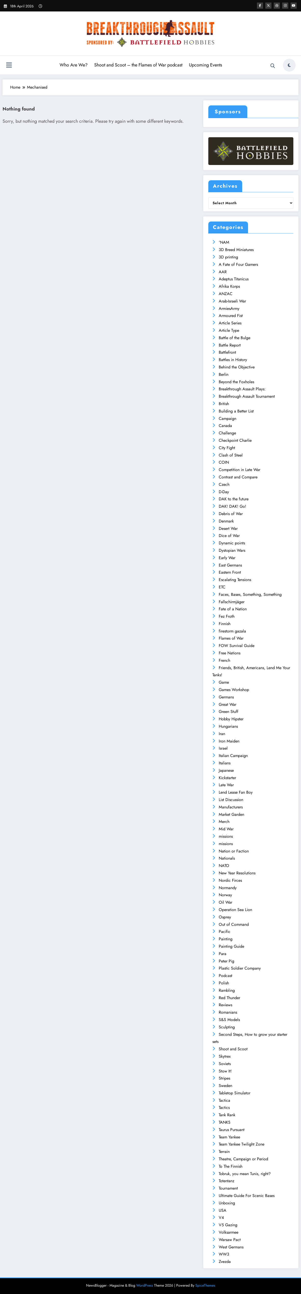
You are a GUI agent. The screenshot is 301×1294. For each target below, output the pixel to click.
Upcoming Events (205, 65)
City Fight (227, 448)
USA (222, 1210)
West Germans (231, 1247)
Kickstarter (227, 778)
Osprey (225, 917)
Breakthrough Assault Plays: (242, 389)
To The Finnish (230, 1166)
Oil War (225, 902)
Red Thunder (229, 998)
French (224, 660)
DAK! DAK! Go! (232, 506)
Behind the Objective (237, 367)
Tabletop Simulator (234, 1093)
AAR (223, 272)
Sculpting (227, 1027)
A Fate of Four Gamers (238, 264)
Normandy (228, 888)
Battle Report (230, 345)
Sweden (225, 1086)
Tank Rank (227, 1115)
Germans (226, 697)
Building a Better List (236, 411)
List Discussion (231, 800)
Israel (223, 748)
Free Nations (229, 653)
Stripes (224, 1078)
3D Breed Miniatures (236, 250)
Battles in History (233, 360)
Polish (224, 983)
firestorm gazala (232, 631)
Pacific (224, 931)
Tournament (228, 1188)
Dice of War (229, 536)
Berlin (223, 374)
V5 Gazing (228, 1225)
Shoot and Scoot (233, 1049)
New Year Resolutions (237, 873)
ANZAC (225, 294)
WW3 (224, 1254)
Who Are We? (74, 65)
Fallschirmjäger (231, 602)
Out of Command (234, 924)
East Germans (230, 565)
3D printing (228, 257)
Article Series (230, 323)
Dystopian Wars (232, 550)
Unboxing (227, 1203)
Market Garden (231, 814)
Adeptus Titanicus (234, 279)
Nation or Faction (234, 851)
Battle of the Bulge (234, 338)
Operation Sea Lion (235, 910)
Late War (226, 785)
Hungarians (228, 726)
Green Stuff (228, 711)
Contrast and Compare (238, 477)
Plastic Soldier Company (240, 968)
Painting (225, 939)
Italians (224, 763)
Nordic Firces (230, 880)
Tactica (224, 1100)
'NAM (224, 242)
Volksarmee (228, 1232)
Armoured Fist (231, 316)
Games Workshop (234, 690)
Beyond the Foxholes (236, 382)
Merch (224, 821)
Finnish (224, 624)
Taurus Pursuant (231, 1130)
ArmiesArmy (229, 308)
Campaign (227, 418)
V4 (221, 1217)
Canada (225, 426)
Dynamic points (232, 543)
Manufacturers (231, 807)
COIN (224, 462)
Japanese (226, 770)
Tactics (224, 1107)
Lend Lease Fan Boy (236, 792)
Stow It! (225, 1071)
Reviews (225, 1005)
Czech (224, 484)
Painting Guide (231, 946)
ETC (222, 587)
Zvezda (225, 1261)
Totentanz (226, 1181)
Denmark (226, 521)
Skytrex (225, 1056)
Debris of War (231, 514)
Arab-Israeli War (232, 301)
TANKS (224, 1122)
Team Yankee (229, 1137)
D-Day (224, 492)
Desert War (228, 528)
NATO (224, 866)
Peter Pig (226, 961)
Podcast (225, 976)
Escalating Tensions (235, 580)
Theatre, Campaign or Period (243, 1159)
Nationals (227, 858)
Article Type (229, 330)
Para (222, 954)
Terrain (224, 1151)
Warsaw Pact (230, 1240)
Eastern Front (230, 572)
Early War (227, 558)
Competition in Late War (239, 470)
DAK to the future (234, 499)
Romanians (228, 1012)
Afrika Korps (229, 286)
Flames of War (231, 638)
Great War (227, 704)
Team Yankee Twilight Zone (241, 1144)
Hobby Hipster (231, 719)
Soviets (225, 1064)
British (224, 404)
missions (226, 836)
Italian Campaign (233, 756)
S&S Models (229, 1020)
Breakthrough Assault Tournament (247, 396)
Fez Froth (227, 616)
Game (224, 682)
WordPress (144, 1285)
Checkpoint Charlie (235, 440)
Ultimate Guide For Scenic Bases (247, 1196)
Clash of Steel (231, 455)
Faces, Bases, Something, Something (250, 594)
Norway (225, 895)
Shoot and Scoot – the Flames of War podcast (138, 65)
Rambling (227, 990)
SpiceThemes (205, 1285)
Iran (222, 734)
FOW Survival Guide (236, 646)
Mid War (226, 829)
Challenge (227, 433)
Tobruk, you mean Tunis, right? (245, 1174)
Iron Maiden (229, 741)
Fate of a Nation (233, 609)
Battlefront (227, 352)
